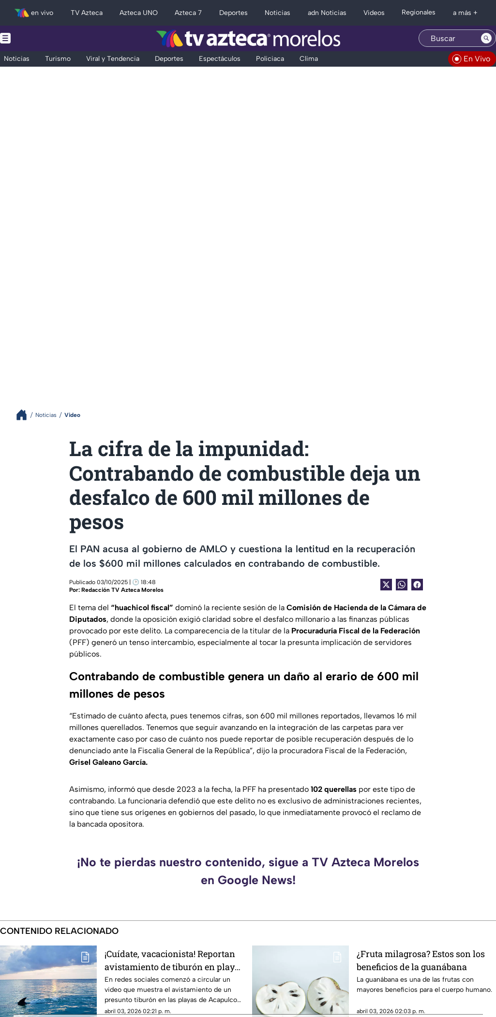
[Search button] (486, 38)
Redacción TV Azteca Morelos (122, 590)
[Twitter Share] (386, 584)
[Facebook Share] (417, 584)
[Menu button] (38, 38)
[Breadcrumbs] (25, 415)
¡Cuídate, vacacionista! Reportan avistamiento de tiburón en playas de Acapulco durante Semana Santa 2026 (174, 960)
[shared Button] (401, 584)
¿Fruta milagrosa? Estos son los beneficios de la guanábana (421, 960)
